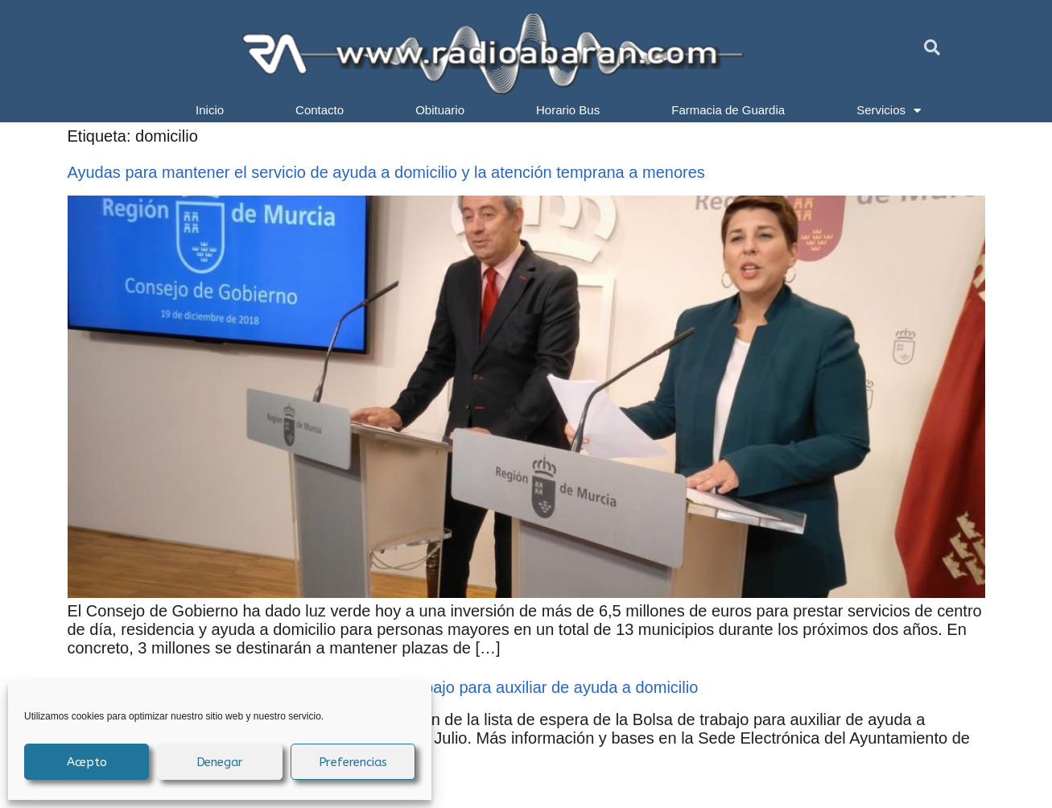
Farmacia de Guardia (728, 110)
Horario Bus (568, 110)
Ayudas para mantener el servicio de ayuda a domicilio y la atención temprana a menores (386, 172)
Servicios (888, 110)
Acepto (87, 762)
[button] (932, 47)
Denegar (220, 762)
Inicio (210, 110)
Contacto (319, 110)
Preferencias (353, 762)
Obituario (439, 110)
